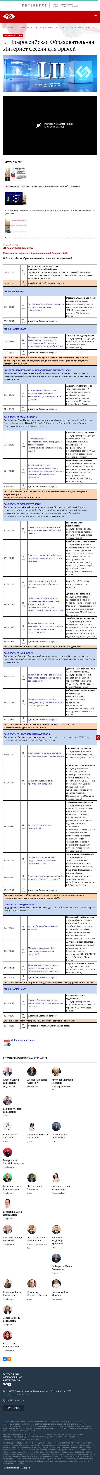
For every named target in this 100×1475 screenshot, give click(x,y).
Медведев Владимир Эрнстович (57, 1240)
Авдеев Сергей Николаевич (11, 1081)
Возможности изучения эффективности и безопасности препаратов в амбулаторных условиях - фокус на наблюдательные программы (46, 471)
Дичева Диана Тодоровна (34, 1187)
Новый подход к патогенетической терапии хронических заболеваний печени (44, 530)
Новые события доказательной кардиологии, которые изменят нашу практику (45, 1003)
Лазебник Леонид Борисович (12, 1239)
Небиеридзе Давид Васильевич (62, 1268)
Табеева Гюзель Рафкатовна (11, 1319)
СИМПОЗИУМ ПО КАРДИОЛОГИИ (19, 653)
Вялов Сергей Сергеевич (10, 1136)
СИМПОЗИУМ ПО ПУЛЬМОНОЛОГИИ (20, 417)
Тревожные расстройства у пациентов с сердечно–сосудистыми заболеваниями (46, 307)
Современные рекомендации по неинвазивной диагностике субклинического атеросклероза (43, 968)
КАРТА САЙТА (14, 1408)
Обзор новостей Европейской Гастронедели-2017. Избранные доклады (43, 584)
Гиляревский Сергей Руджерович (13, 1162)
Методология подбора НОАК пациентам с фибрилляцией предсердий (41, 951)
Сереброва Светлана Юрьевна (37, 1293)
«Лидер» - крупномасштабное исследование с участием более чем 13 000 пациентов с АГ (45, 702)
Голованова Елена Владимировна (12, 1187)
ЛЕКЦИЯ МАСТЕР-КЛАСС (15, 989)
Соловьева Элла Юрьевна (60, 1293)
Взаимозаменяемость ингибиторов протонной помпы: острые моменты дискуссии (45, 558)
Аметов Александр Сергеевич (37, 1081)
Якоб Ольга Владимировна (11, 1345)
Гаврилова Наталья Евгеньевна (37, 1136)
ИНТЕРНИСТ (36, 5)
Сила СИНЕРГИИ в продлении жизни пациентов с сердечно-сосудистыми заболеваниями (45, 678)
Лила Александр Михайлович (36, 1239)
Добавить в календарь (19, 1040)
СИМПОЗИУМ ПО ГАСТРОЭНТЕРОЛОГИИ (22, 504)
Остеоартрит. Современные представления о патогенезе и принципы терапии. (42, 860)
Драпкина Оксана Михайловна (61, 1187)
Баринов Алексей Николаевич (12, 1110)
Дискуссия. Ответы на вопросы (42, 642)
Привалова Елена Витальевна (12, 1293)
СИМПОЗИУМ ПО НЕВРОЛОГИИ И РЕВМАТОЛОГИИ (27, 734)
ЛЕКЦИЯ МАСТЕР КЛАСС (15, 291)
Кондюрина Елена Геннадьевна (12, 1213)
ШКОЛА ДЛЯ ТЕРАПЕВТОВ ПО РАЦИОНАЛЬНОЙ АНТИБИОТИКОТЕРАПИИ (37, 370)
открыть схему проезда (18, 1394)
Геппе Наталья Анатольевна (59, 1136)
